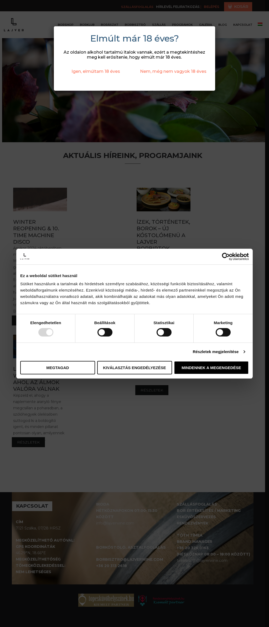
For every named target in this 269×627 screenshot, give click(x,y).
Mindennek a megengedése (211, 367)
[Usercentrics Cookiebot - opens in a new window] (226, 256)
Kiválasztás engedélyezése (134, 367)
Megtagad (57, 367)
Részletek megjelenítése (216, 351)
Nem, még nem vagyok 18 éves (173, 71)
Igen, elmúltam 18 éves (95, 71)
